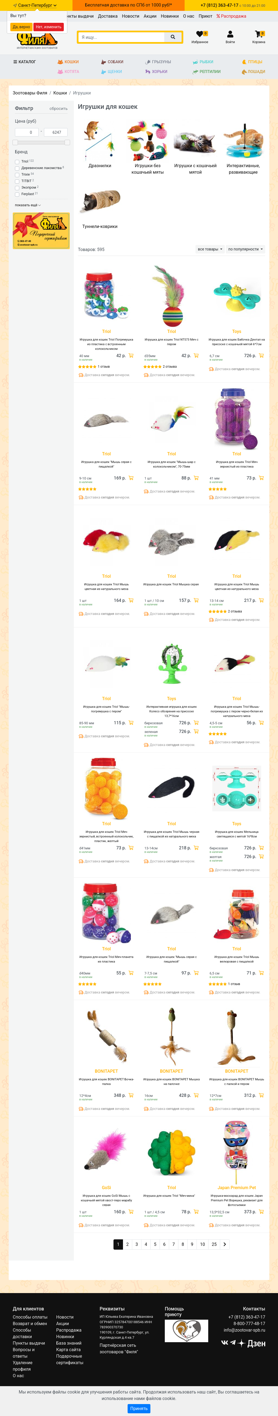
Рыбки (202, 62)
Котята (68, 72)
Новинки (170, 16)
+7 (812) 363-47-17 (246, 1317)
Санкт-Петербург (37, 5)
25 (214, 1244)
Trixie (25, 174)
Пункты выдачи (77, 16)
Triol (24, 161)
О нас (188, 16)
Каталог (24, 62)
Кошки (68, 62)
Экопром (28, 187)
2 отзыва (170, 367)
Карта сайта (68, 1349)
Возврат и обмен (30, 1323)
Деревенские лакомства (41, 168)
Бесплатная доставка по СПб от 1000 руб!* (128, 5)
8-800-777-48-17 (249, 1323)
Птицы (252, 62)
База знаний (68, 1343)
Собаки (111, 62)
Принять (139, 1408)
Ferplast (27, 194)
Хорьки (156, 72)
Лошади (253, 72)
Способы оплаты (30, 1317)
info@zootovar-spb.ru (244, 1330)
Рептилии (206, 72)
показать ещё (28, 205)
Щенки (111, 72)
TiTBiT (26, 181)
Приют (205, 16)
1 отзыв (104, 367)
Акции (150, 16)
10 (202, 1244)
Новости (130, 16)
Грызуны (158, 62)
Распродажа (231, 16)
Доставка (108, 16)
